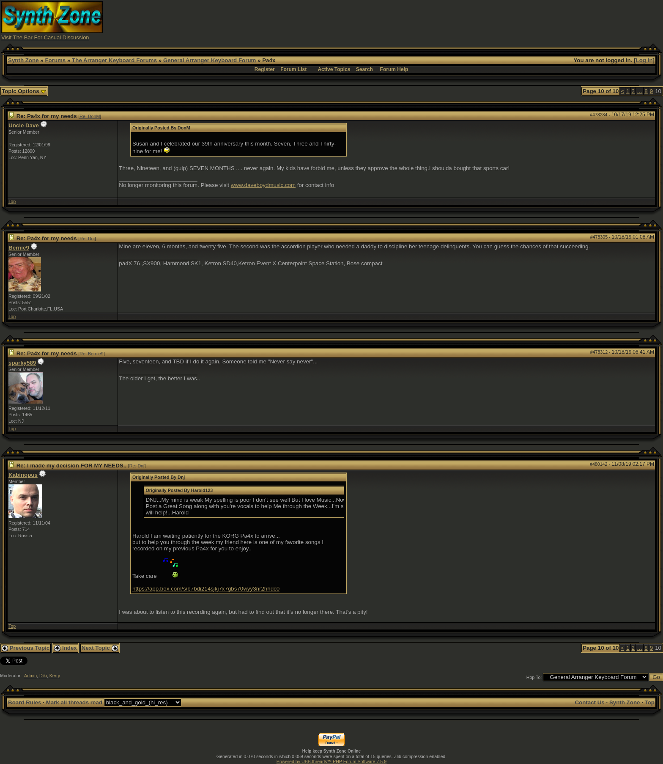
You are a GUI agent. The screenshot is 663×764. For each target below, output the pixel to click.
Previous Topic (25, 648)
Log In (644, 60)
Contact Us (589, 702)
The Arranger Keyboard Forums (114, 60)
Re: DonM (89, 116)
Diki (43, 675)
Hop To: (534, 677)
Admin (30, 675)
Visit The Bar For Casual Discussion (45, 37)
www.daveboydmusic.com (263, 185)
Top (12, 201)
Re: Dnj (87, 238)
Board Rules (24, 702)
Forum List (293, 69)
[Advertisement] (497, 20)
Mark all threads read (74, 702)
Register (265, 69)
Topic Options (24, 91)
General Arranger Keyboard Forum (209, 60)
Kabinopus (23, 475)
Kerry (54, 675)
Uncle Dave (23, 125)
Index (65, 648)
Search (364, 69)
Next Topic (100, 648)
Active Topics (334, 69)
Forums (55, 60)
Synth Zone (23, 60)
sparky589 (22, 363)
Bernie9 (18, 248)
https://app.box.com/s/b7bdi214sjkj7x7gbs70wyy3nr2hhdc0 (205, 588)
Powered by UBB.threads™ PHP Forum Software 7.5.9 (331, 761)
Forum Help (394, 69)
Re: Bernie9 (91, 353)
